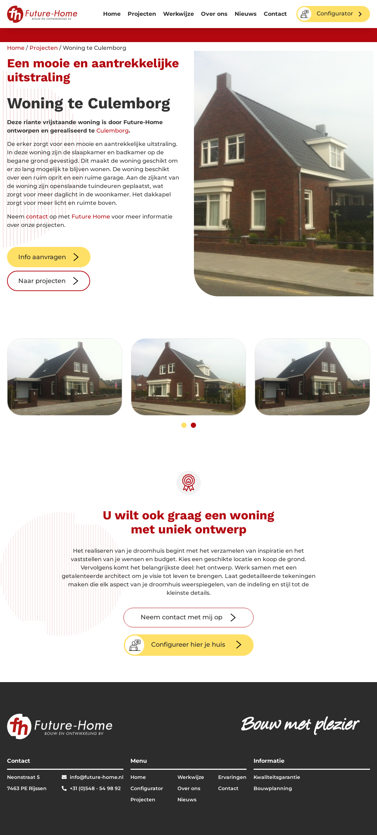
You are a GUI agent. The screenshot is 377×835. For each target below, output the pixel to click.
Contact (275, 14)
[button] (184, 425)
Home (112, 14)
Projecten (142, 14)
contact (37, 216)
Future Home (91, 216)
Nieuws (246, 14)
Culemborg (112, 130)
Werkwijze (178, 14)
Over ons (214, 14)
